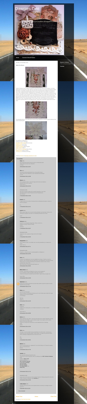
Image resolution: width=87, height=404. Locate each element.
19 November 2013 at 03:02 (25, 265)
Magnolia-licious (19, 150)
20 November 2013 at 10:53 (25, 326)
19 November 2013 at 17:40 (25, 286)
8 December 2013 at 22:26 (25, 388)
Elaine (21, 290)
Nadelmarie (22, 281)
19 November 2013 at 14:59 (25, 277)
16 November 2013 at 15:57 (25, 166)
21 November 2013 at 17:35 (25, 349)
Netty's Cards (26, 358)
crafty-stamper (23, 383)
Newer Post (19, 396)
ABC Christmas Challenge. (47, 356)
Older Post (53, 396)
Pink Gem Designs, (23, 364)
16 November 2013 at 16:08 (25, 176)
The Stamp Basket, (24, 366)
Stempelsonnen (19, 145)
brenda (21, 199)
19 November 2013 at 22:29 (25, 300)
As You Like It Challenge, (25, 362)
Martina (21, 343)
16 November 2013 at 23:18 (25, 186)
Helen (21, 304)
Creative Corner (19, 144)
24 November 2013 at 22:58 (25, 379)
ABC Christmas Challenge (21, 149)
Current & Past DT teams (28, 57)
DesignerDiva (22, 240)
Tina (21, 170)
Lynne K (21, 210)
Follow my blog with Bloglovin (66, 63)
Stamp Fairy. (22, 367)
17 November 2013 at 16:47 (25, 228)
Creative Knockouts (19, 146)
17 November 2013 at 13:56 (25, 195)
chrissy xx (22, 221)
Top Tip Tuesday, (23, 363)
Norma (21, 317)
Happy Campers (19, 147)
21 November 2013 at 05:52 (25, 339)
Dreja (21, 160)
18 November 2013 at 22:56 (25, 253)
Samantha (36, 378)
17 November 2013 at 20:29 (25, 236)
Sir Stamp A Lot (19, 151)
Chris (21, 257)
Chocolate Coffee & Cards (21, 142)
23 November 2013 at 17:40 (25, 371)
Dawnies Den (27, 8)
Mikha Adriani (23, 269)
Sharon (21, 180)
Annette (21, 353)
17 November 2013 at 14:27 (25, 217)
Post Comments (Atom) (25, 399)
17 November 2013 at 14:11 (25, 206)
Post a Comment (22, 390)
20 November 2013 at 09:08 (25, 313)
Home (17, 57)
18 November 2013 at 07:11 (25, 246)
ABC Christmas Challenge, (25, 361)
